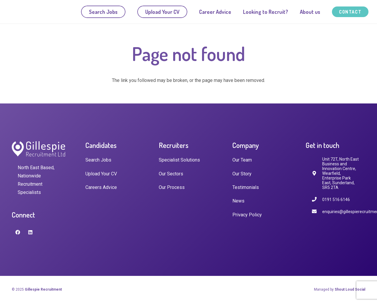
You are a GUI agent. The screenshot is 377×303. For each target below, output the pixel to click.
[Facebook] (18, 232)
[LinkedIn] (30, 232)
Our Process (172, 187)
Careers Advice (101, 187)
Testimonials (245, 187)
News (238, 201)
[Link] (40, 12)
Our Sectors (171, 174)
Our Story (242, 174)
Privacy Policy (247, 215)
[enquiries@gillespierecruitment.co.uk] (317, 211)
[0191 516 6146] (317, 199)
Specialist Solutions (179, 160)
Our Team (242, 160)
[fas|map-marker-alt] (317, 173)
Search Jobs (98, 160)
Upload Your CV (101, 174)
